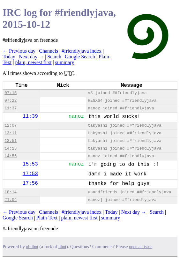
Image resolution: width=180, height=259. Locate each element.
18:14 (10, 192)
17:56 (30, 183)
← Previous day (19, 51)
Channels (48, 51)
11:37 (10, 108)
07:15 (10, 93)
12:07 (10, 125)
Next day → (31, 56)
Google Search (80, 56)
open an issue (140, 246)
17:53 (30, 174)
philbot (32, 246)
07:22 (10, 100)
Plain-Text (46, 217)
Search (54, 56)
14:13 (10, 148)
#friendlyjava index (81, 51)
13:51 (10, 140)
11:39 (30, 116)
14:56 (10, 156)
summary (64, 62)
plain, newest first (33, 62)
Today (9, 56)
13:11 (10, 133)
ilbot (62, 246)
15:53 (30, 164)
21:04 (10, 199)
